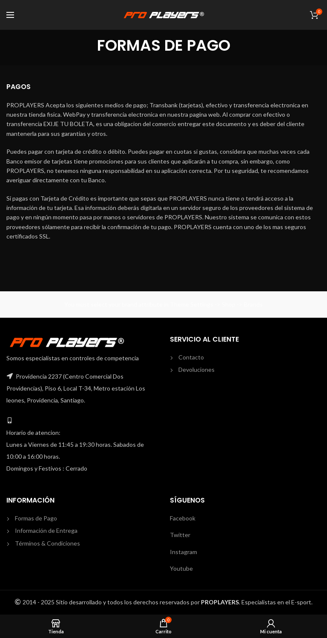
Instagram (183, 551)
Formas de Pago (36, 518)
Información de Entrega (46, 530)
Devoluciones (196, 369)
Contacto (191, 357)
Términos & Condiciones (47, 543)
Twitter (180, 534)
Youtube (181, 568)
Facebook (182, 518)
